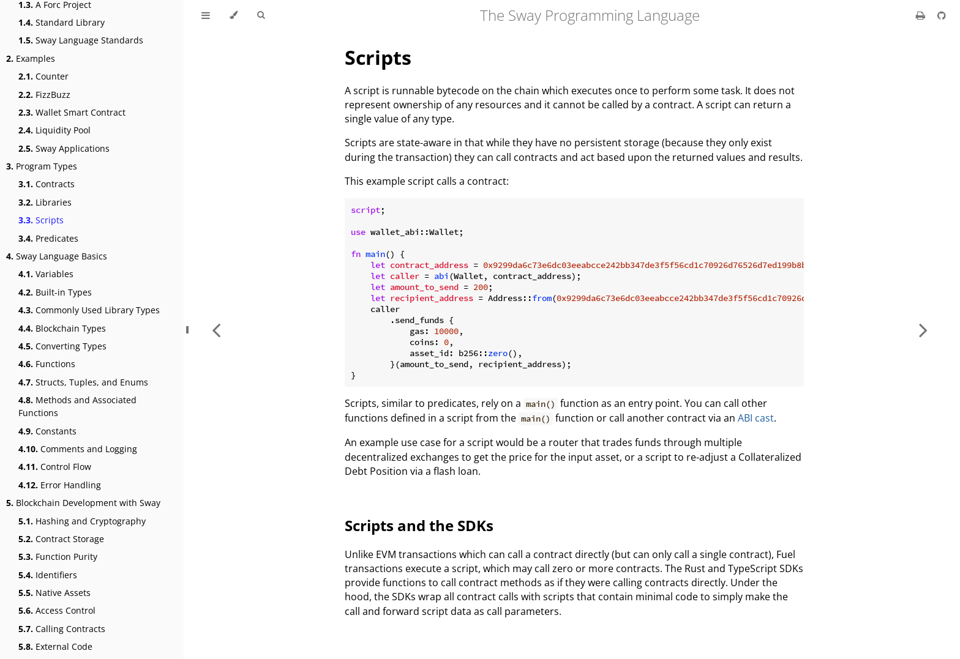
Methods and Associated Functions (77, 406)
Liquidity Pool (54, 130)
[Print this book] (921, 15)
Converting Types (62, 346)
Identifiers (47, 575)
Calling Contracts (61, 629)
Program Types (41, 166)
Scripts (41, 220)
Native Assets (54, 592)
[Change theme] (233, 15)
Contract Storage (61, 539)
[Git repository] (941, 15)
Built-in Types (55, 292)
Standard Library (61, 22)
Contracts (46, 184)
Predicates (48, 238)
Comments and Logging (77, 449)
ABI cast (756, 418)
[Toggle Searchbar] (260, 15)
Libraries (45, 202)
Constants (47, 431)
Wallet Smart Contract (72, 112)
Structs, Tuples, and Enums (83, 382)
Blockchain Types (62, 328)
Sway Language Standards (80, 40)
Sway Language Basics (56, 256)
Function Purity (57, 556)
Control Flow (54, 466)
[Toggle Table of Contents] (206, 15)
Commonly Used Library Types (89, 310)
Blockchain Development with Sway (83, 502)
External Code (55, 646)
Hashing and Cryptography (82, 521)
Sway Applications (64, 148)
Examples (30, 58)
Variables (45, 274)
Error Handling (59, 485)
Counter (43, 76)
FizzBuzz (44, 94)
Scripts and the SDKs (419, 525)
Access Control (57, 610)
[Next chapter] (923, 329)
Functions (46, 364)
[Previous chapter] (216, 329)
